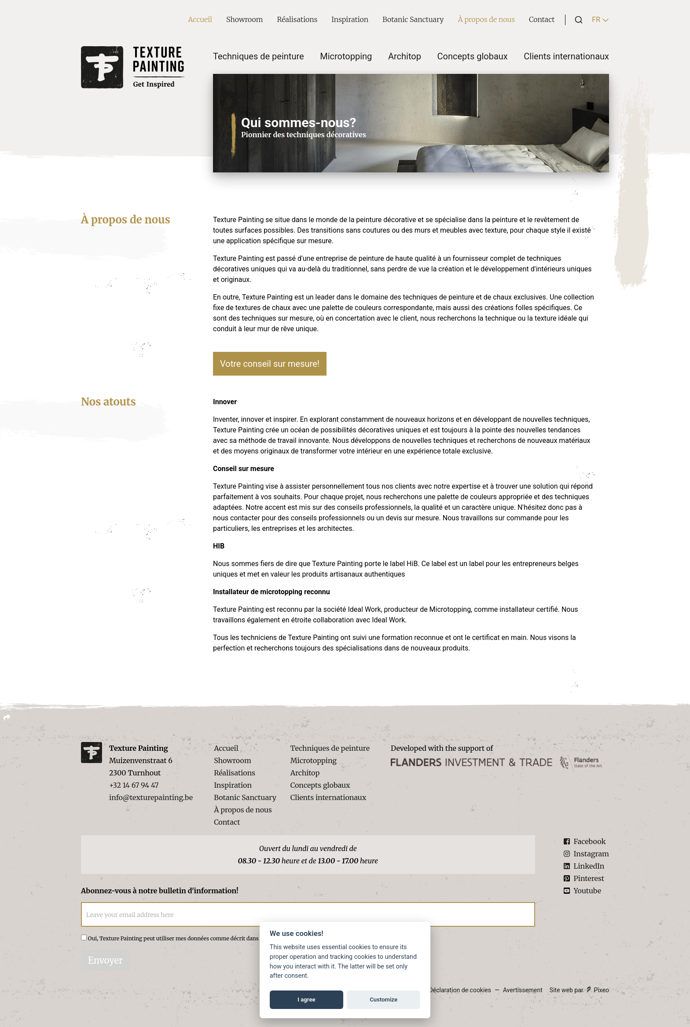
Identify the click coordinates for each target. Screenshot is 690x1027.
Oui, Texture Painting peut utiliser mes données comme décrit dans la (214, 938)
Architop (404, 56)
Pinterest (583, 878)
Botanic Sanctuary (413, 19)
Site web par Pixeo (579, 990)
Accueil (200, 19)
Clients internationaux (566, 56)
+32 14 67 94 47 (133, 785)
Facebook (584, 841)
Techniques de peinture (258, 56)
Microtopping (346, 56)
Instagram (586, 853)
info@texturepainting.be (151, 797)
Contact (541, 19)
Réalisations (297, 19)
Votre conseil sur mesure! (269, 363)
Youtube (582, 890)
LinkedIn (584, 866)
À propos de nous (486, 19)
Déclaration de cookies (460, 990)
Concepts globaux (472, 56)
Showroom (244, 19)
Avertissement (523, 990)
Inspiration (349, 19)
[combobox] (576, 19)
